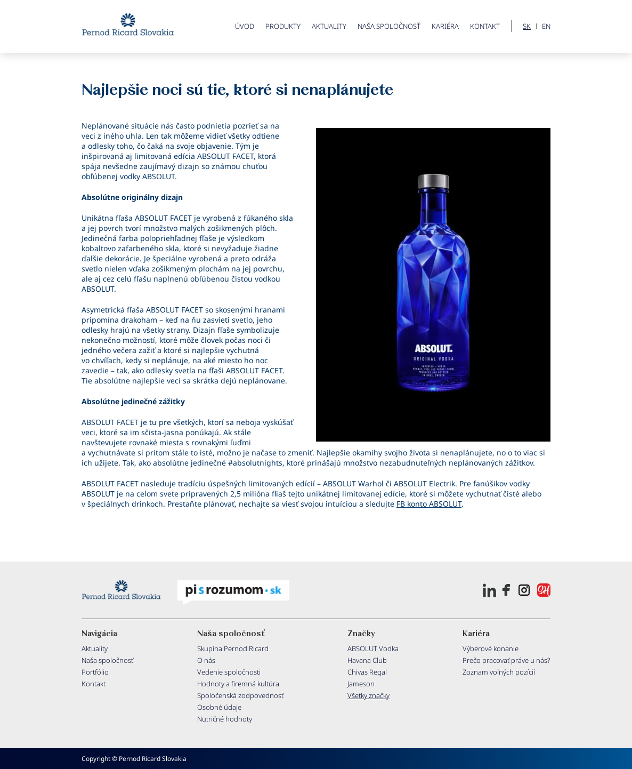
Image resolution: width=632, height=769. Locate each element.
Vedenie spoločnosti (229, 672)
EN (546, 26)
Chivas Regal (367, 672)
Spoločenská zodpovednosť (240, 695)
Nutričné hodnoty (224, 719)
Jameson (361, 683)
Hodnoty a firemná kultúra (238, 683)
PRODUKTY (283, 26)
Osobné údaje (219, 707)
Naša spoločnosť (389, 26)
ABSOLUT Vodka (373, 648)
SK (527, 26)
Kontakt (485, 26)
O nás (206, 660)
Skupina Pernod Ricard (233, 648)
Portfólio (95, 672)
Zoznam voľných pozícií (499, 672)
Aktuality (329, 26)
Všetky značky (368, 695)
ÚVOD (244, 26)
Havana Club (367, 660)
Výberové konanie (490, 648)
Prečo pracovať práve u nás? (506, 660)
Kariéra (445, 26)
